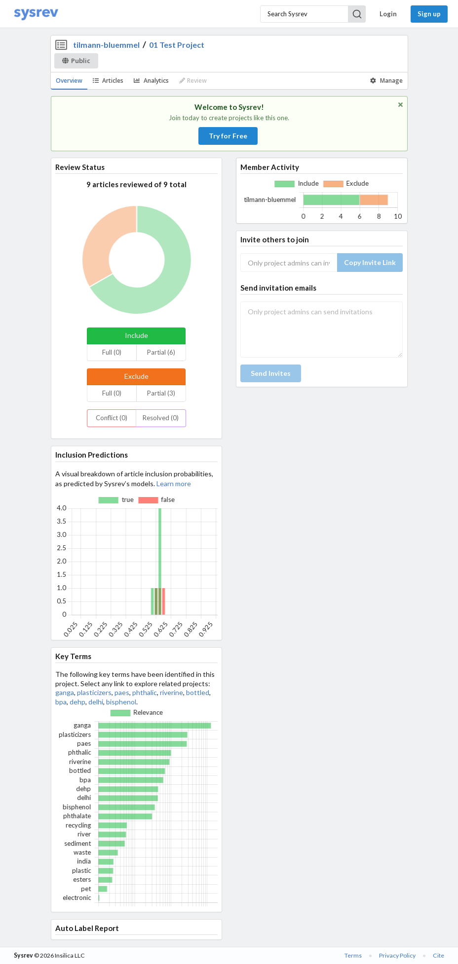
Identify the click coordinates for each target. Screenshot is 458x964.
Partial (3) (161, 393)
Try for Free (228, 136)
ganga (64, 692)
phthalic (144, 692)
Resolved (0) (161, 418)
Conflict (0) (111, 418)
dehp (77, 702)
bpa (61, 702)
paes (121, 692)
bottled (197, 692)
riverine (171, 692)
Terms (353, 955)
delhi (95, 702)
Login (388, 14)
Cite (438, 955)
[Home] (36, 14)
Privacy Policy (397, 955)
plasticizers (94, 692)
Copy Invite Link (370, 262)
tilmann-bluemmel (106, 44)
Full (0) (111, 352)
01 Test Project (176, 44)
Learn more (173, 483)
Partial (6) (161, 352)
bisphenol (121, 702)
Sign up (429, 14)
